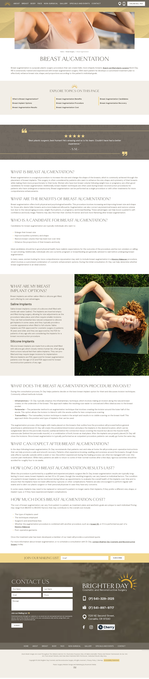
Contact (96, 3)
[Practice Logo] (7, 3)
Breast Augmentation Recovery (113, 103)
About (17, 3)
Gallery (64, 3)
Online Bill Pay (136, 4)
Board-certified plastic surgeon (117, 68)
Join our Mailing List (19, 614)
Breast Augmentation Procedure (70, 103)
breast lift (95, 524)
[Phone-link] (123, 3)
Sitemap (100, 661)
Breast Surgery (70, 52)
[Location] (119, 3)
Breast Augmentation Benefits (69, 99)
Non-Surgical (51, 3)
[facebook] (84, 629)
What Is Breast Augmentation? (25, 99)
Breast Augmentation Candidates (114, 99)
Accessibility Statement (111, 661)
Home (62, 52)
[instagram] (91, 629)
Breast (25, 3)
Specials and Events (80, 3)
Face (40, 3)
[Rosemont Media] (74, 669)
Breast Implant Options (22, 103)
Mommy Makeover (120, 259)
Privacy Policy (91, 661)
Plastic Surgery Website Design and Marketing (68, 666)
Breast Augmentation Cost (67, 107)
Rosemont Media (90, 666)
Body (33, 3)
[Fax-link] (110, 607)
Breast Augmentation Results (24, 107)
